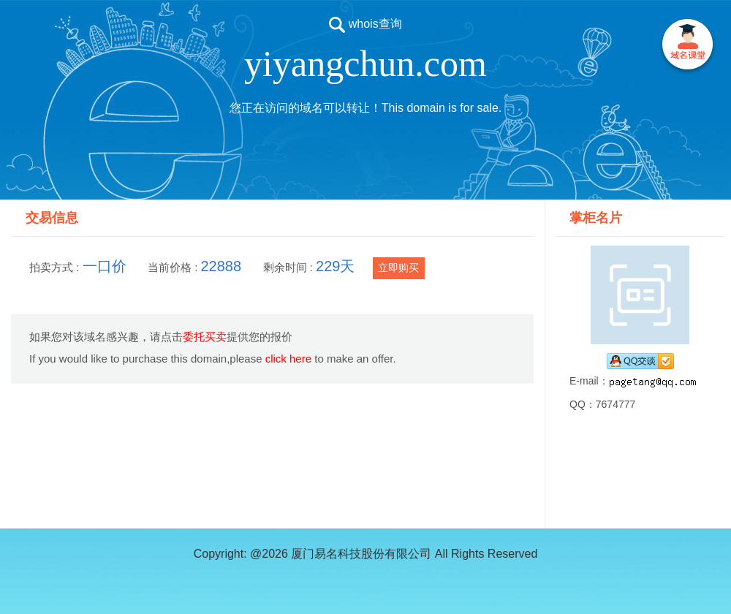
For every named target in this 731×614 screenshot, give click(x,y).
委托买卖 (205, 336)
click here (288, 358)
